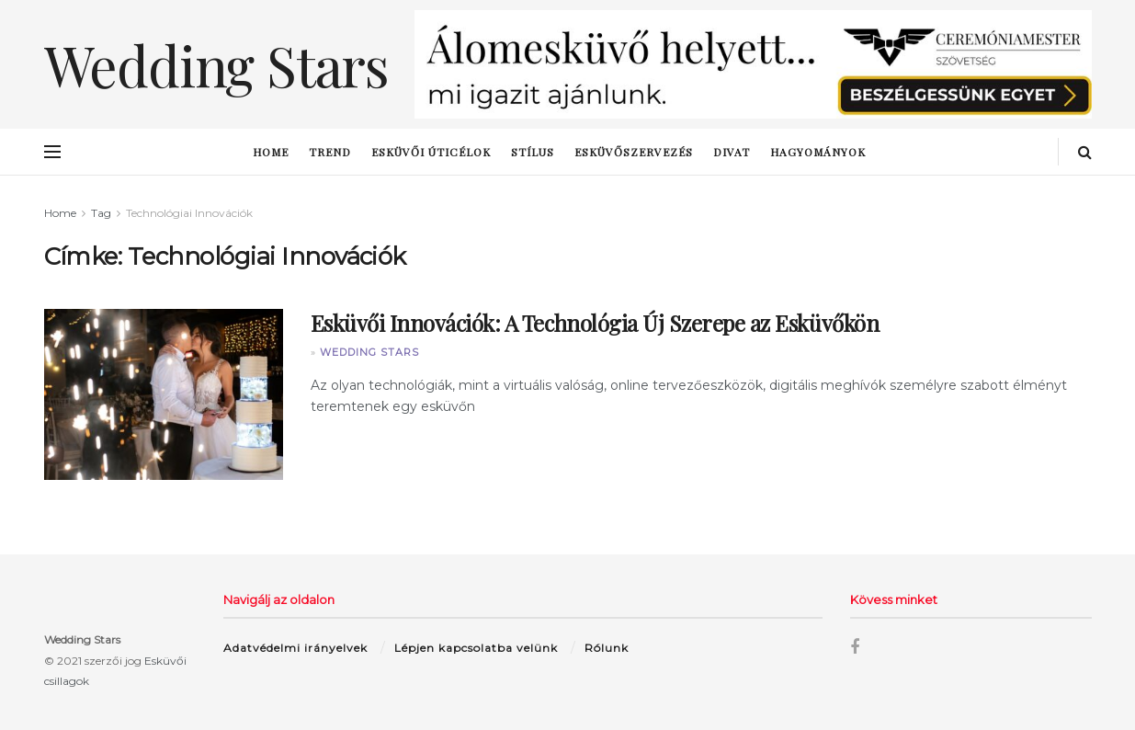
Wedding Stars (369, 352)
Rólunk (607, 648)
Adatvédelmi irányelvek (295, 648)
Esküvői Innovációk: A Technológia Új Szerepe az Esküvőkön (595, 322)
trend (330, 151)
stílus (532, 151)
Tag (101, 213)
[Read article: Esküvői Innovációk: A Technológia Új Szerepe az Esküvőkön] (163, 394)
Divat (731, 151)
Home (271, 151)
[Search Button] (1085, 152)
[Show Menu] (52, 151)
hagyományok (818, 151)
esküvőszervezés (633, 151)
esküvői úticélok (431, 151)
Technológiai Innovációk (189, 213)
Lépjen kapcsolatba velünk (476, 648)
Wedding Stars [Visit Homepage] (216, 64)
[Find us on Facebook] (854, 647)
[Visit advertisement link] (753, 64)
